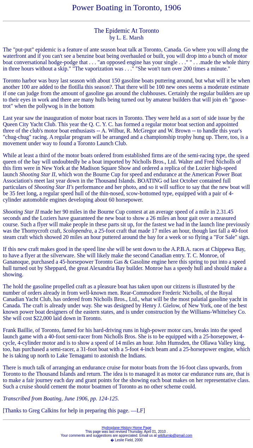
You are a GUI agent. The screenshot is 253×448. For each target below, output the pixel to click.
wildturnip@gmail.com (175, 435)
